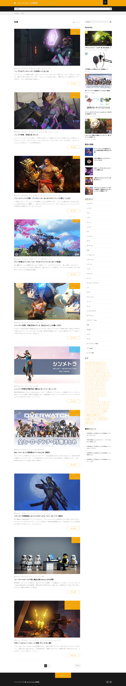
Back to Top (63, 676)
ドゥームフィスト (48, 195)
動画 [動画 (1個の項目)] (105, 409)
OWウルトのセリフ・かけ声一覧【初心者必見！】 (98, 47)
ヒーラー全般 (90, 351)
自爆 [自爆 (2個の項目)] (87, 421)
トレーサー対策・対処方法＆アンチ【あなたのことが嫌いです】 (38, 325)
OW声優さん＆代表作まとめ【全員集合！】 (96, 69)
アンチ (35, 68)
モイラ (88, 291)
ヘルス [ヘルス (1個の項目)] (95, 397)
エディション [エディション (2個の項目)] (104, 369)
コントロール (38, 576)
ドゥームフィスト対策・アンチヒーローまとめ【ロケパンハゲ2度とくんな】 (42, 198)
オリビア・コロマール (38, 131)
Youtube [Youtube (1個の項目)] (97, 361)
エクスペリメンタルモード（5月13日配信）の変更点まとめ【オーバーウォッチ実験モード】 (102, 189)
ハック (32, 640)
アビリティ (42, 640)
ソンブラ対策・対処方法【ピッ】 (26, 135)
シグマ (88, 217)
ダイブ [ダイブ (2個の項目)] (106, 377)
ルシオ (88, 305)
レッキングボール (92, 309)
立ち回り (89, 328)
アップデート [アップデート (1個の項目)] (89, 365)
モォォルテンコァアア (56, 640)
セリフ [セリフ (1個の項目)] (100, 377)
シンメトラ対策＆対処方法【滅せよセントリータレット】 (35, 389)
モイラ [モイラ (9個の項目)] (107, 401)
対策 (75, 33)
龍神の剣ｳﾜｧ (44, 258)
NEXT (75, 665)
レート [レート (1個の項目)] (100, 409)
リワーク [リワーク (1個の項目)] (88, 409)
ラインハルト (90, 295)
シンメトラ (75, 348)
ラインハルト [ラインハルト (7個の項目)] (89, 405)
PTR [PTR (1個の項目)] (91, 361)
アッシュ (89, 222)
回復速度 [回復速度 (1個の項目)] (88, 413)
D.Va (88, 249)
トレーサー (75, 284)
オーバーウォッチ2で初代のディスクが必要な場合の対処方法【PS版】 (102, 150)
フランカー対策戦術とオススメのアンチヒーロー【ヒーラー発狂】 (38, 516)
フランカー (43, 68)
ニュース (89, 226)
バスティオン (89, 139)
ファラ (88, 268)
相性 (39, 68)
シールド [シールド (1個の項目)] (88, 377)
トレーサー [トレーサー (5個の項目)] (101, 385)
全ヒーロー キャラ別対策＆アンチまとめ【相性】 (32, 452)
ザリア (88, 240)
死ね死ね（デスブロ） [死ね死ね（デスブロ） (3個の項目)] (91, 417)
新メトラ (32, 386)
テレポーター (26, 386)
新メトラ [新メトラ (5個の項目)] (100, 413)
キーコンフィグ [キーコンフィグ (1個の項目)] (90, 373)
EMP (32, 131)
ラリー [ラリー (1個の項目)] (97, 405)
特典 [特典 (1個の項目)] (101, 417)
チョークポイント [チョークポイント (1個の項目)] (90, 381)
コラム (88, 71)
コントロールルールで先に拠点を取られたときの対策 (34, 579)
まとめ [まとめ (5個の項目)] (103, 361)
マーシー (88, 116)
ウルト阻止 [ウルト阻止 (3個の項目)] (96, 369)
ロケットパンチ (56, 195)
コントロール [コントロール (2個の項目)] (99, 373)
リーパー (89, 300)
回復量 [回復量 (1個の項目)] (94, 413)
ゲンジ (39, 258)
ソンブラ (76, 30)
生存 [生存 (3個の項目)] (105, 417)
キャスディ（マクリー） (93, 282)
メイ (88, 286)
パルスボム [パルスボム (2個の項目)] (89, 393)
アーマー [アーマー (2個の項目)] (88, 369)
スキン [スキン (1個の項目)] (94, 377)
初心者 (39, 449)
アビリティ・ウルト (73, 605)
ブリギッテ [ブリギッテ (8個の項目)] (102, 393)
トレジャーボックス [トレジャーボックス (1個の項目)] (91, 385)
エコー (88, 212)
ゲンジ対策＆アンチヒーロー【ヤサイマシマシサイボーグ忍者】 (38, 262)
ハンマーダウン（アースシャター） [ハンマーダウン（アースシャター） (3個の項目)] (95, 389)
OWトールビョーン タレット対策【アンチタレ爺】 (33, 643)
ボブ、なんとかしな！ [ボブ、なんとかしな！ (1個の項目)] (91, 401)
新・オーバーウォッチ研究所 (32, 682)
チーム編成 (75, 414)
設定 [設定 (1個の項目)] (91, 421)
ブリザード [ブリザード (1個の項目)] (89, 397)
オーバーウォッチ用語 (102, 49)
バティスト (90, 263)
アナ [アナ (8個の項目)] (96, 365)
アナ (88, 231)
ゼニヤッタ (90, 245)
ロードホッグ (90, 314)
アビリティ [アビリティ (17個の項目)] (102, 365)
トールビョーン (72, 602)
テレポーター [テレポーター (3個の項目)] (100, 381)
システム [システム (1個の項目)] (107, 373)
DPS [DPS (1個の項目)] (87, 361)
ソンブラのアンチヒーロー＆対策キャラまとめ (31, 71)
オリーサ (48, 640)
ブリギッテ (90, 272)
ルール (76, 541)
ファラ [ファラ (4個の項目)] (95, 393)
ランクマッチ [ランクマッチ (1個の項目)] (104, 405)
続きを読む (73, 83)
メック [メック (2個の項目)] (101, 401)
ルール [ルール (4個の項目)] (94, 409)
